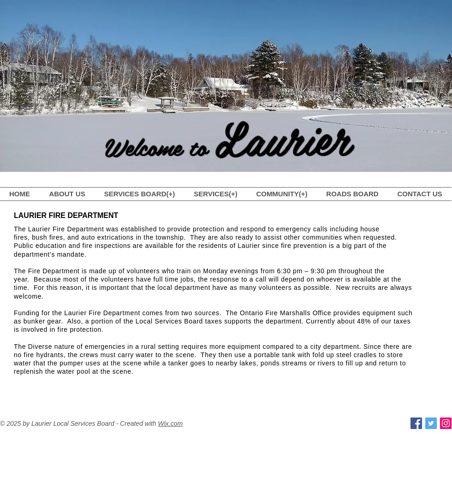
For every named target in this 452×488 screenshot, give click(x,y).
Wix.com (170, 423)
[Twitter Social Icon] (431, 423)
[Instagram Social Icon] (446, 423)
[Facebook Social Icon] (416, 423)
